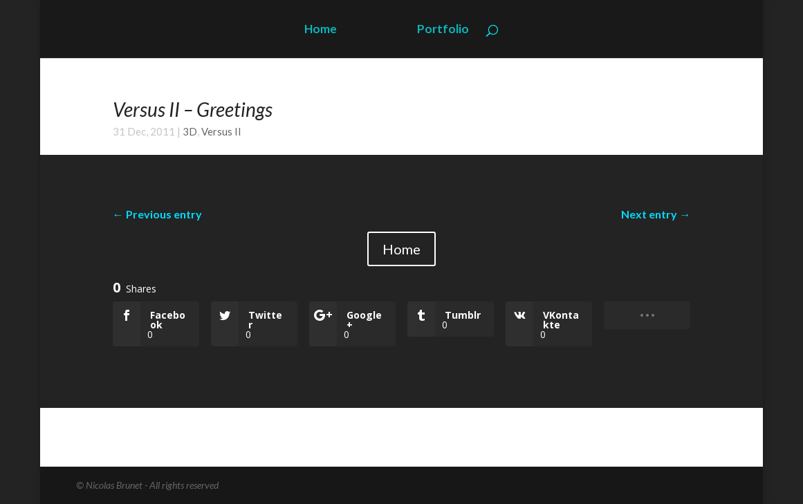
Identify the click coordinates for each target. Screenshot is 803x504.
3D (190, 131)
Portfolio (443, 30)
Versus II (221, 131)
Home (320, 30)
